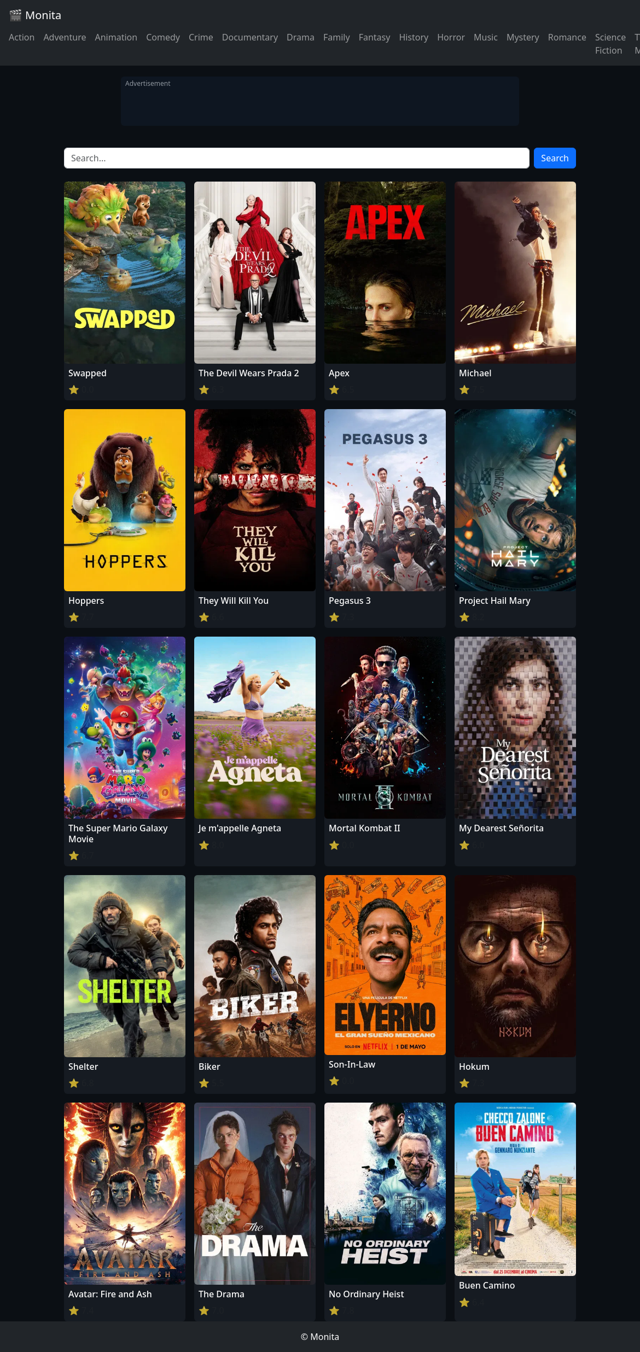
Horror (451, 37)
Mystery (523, 37)
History (413, 37)
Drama (301, 37)
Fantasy (375, 37)
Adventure (64, 37)
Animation (116, 37)
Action (21, 37)
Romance (567, 37)
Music (486, 37)
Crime (201, 37)
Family (336, 37)
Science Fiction (610, 43)
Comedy (163, 37)
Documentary (250, 37)
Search (555, 158)
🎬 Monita (35, 15)
